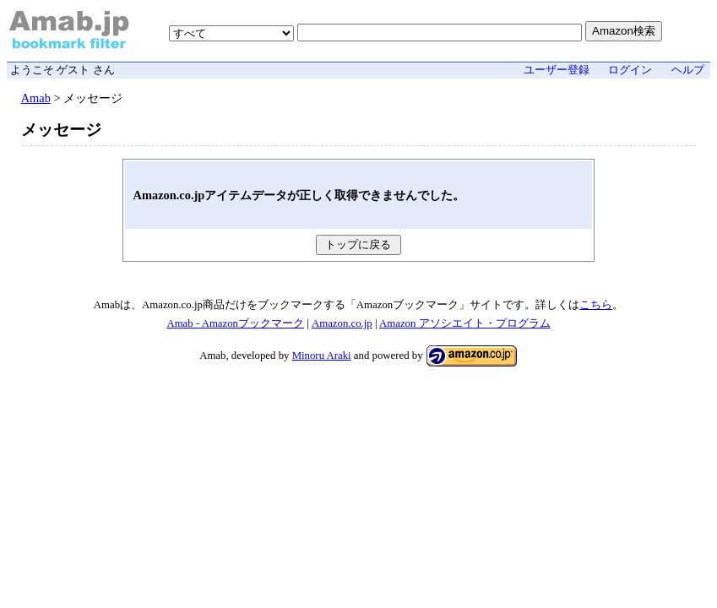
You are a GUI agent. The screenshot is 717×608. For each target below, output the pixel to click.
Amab (36, 98)
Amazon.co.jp (342, 323)
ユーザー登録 (556, 70)
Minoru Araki (321, 355)
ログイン (630, 70)
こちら (595, 305)
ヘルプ (687, 70)
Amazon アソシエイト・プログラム (465, 323)
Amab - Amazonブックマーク (235, 323)
